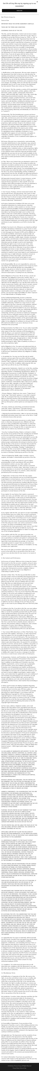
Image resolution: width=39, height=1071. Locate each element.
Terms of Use (23, 1068)
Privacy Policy (16, 1068)
